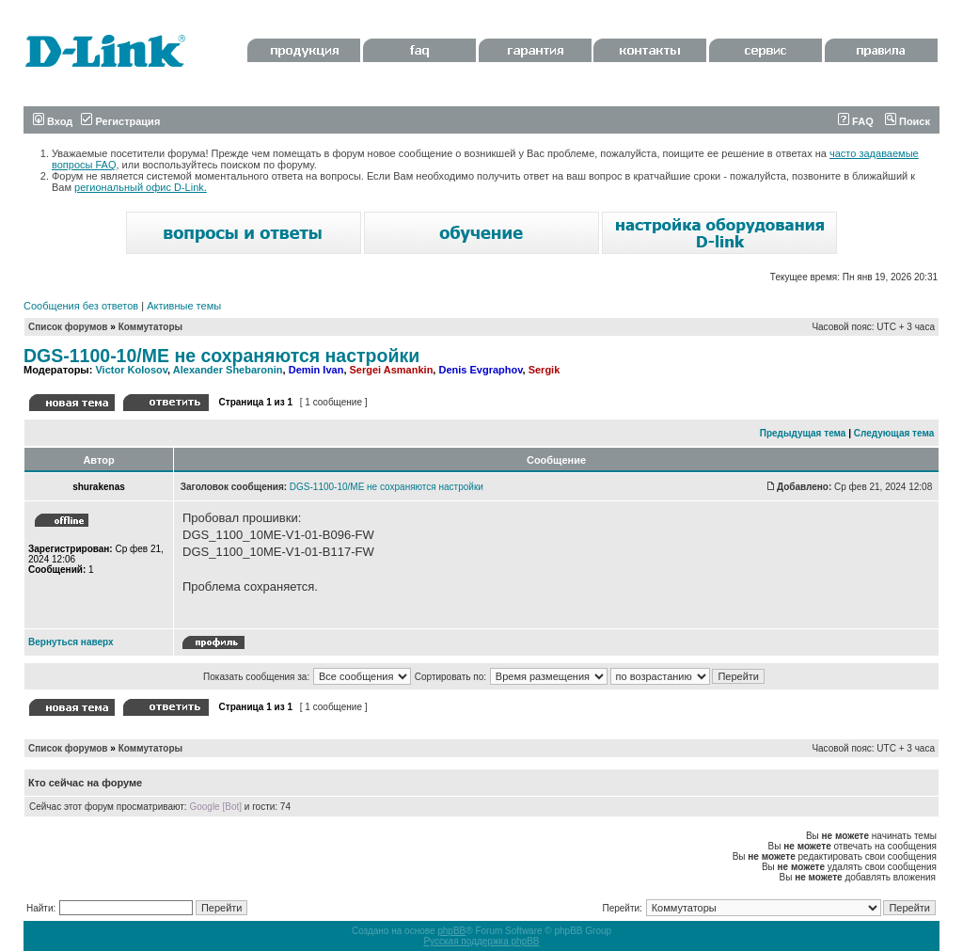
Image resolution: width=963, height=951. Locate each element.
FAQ (856, 121)
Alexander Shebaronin (228, 369)
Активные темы (184, 305)
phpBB (451, 931)
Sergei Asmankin (392, 369)
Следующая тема (894, 433)
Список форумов (68, 327)
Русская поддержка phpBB (481, 941)
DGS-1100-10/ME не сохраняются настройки (221, 355)
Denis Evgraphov (480, 369)
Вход (52, 121)
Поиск (907, 121)
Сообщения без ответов (81, 305)
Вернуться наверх (71, 642)
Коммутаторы (150, 327)
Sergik (544, 369)
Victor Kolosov (131, 369)
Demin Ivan (316, 369)
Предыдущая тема (803, 433)
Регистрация (120, 121)
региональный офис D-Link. (140, 187)
